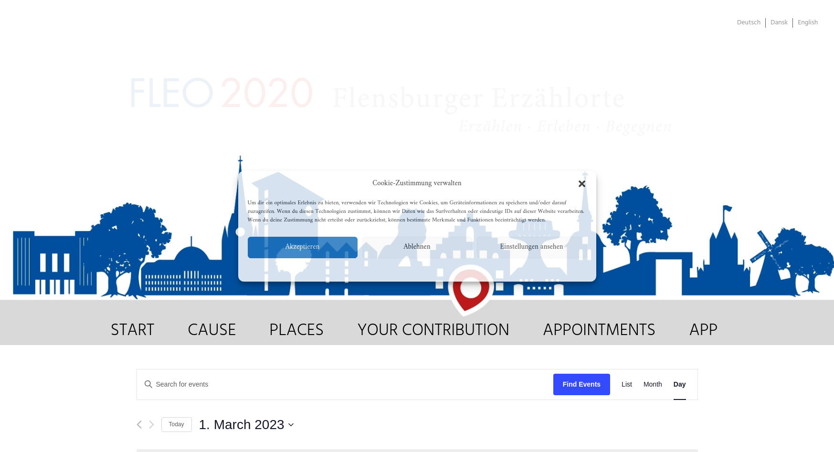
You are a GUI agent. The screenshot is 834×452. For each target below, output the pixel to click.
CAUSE (212, 330)
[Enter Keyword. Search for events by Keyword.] (345, 384)
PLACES (296, 330)
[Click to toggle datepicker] (246, 424)
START (133, 330)
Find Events (582, 384)
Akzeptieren (302, 247)
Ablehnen (417, 247)
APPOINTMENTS (599, 330)
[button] (582, 184)
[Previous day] (139, 424)
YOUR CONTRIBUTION (433, 330)
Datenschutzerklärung (419, 268)
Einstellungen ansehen (531, 247)
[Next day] (151, 424)
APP (703, 330)
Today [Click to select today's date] (176, 424)
